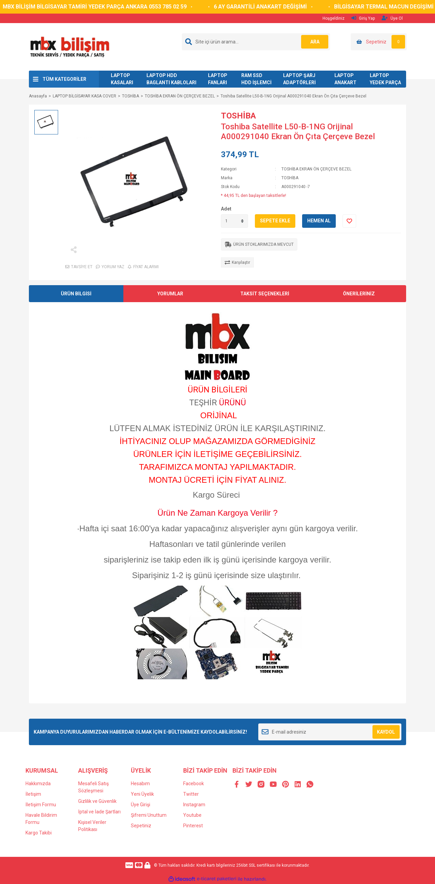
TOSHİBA (238, 116)
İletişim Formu (40, 804)
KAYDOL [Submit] (386, 732)
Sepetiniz (141, 825)
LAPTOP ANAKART (345, 79)
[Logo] (69, 46)
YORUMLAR (170, 293)
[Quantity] (234, 221)
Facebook (193, 783)
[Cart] (379, 41)
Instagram (194, 804)
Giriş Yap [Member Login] (363, 18)
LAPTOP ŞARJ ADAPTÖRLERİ (299, 79)
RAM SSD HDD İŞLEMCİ (256, 79)
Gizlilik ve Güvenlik (97, 801)
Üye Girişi (140, 804)
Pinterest (193, 825)
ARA (314, 41)
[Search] (256, 41)
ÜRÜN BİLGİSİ (76, 293)
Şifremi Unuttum (149, 815)
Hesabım (140, 783)
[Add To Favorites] (349, 221)
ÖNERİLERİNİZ (359, 293)
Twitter (191, 794)
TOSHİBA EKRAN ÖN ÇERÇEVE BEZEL (316, 169)
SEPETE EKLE (275, 220)
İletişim (33, 794)
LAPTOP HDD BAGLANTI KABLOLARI (171, 79)
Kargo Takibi (38, 832)
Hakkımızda (38, 783)
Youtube (192, 815)
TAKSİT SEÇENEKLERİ (264, 293)
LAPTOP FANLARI (217, 79)
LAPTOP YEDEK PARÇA (385, 79)
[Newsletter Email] (329, 731)
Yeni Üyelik (142, 794)
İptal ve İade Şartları (99, 811)
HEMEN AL (319, 220)
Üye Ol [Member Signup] (392, 18)
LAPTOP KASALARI (122, 79)
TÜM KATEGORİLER (64, 79)
